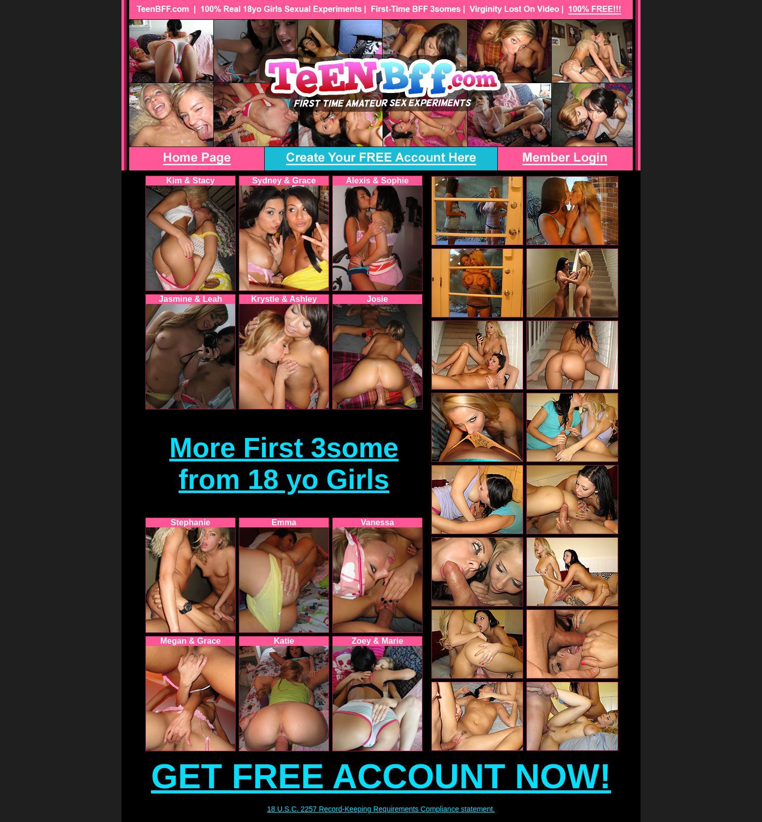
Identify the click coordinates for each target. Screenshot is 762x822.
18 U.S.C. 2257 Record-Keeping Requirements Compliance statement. (381, 809)
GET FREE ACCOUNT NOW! (381, 776)
